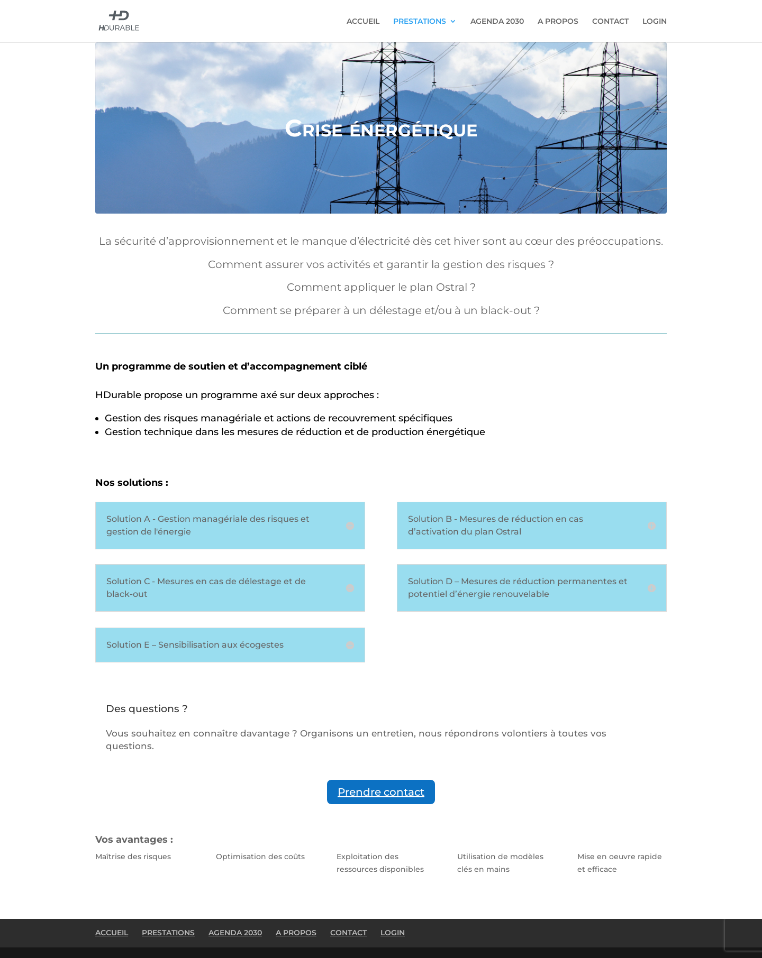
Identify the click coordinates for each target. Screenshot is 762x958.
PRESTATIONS (419, 21)
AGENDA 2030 (497, 21)
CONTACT (610, 21)
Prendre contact (381, 792)
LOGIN (654, 21)
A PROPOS (558, 21)
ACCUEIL (363, 21)
